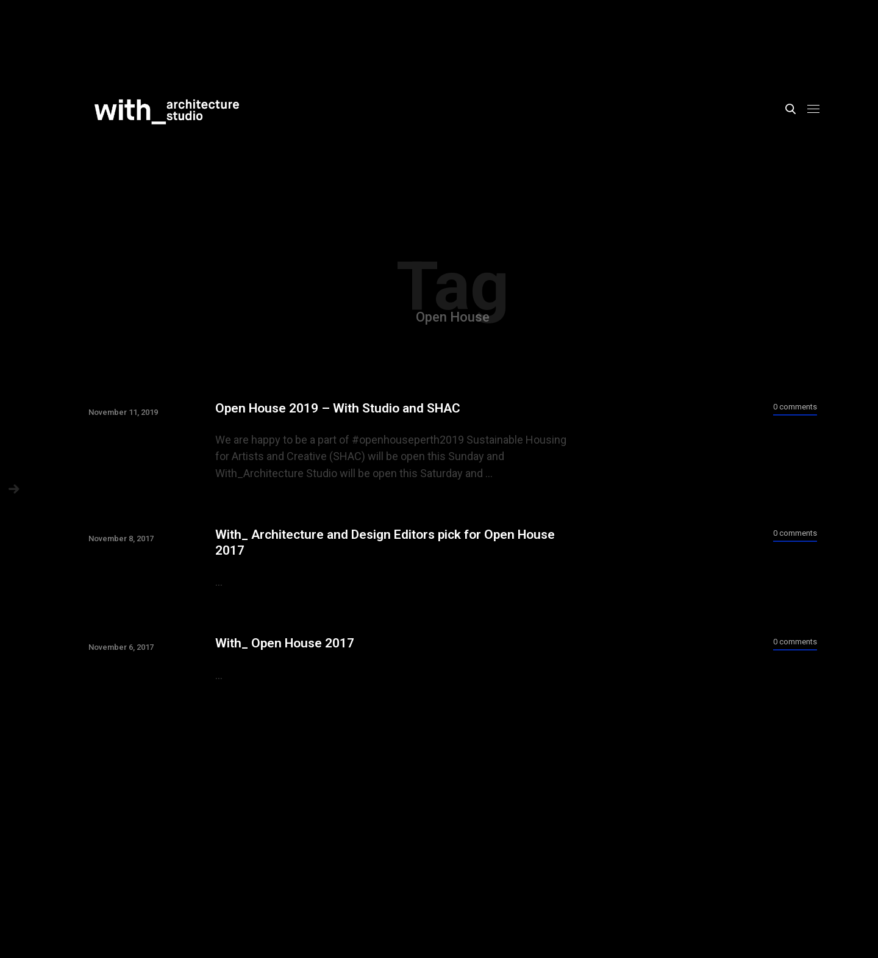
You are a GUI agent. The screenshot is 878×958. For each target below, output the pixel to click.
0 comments (795, 406)
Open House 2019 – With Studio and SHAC (337, 408)
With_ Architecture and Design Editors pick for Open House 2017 (385, 542)
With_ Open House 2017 (284, 643)
